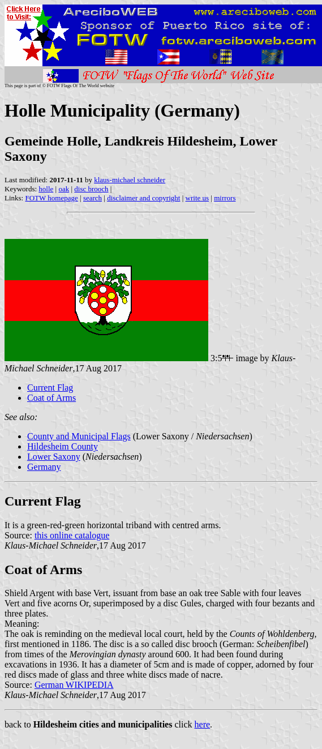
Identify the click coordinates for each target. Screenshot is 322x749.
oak (63, 189)
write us (197, 198)
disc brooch (91, 189)
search (92, 198)
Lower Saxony (53, 456)
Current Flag (50, 387)
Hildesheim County (62, 446)
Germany (44, 467)
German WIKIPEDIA (74, 685)
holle (45, 189)
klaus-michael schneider (129, 180)
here (203, 724)
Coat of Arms (51, 398)
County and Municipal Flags (79, 436)
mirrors (224, 198)
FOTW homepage (51, 198)
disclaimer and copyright (143, 198)
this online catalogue (72, 535)
